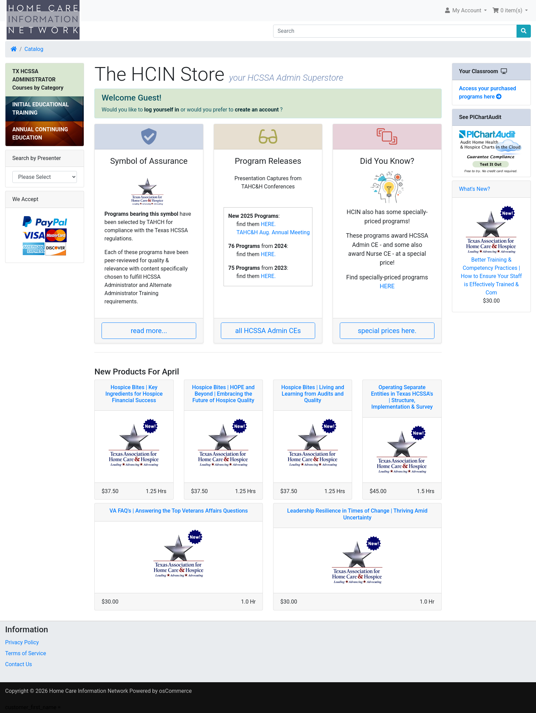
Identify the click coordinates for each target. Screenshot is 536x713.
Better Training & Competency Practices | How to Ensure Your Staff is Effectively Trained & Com (491, 276)
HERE (387, 286)
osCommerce (175, 691)
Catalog (34, 49)
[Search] (395, 31)
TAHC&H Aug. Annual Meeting (273, 232)
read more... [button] (149, 331)
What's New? (474, 189)
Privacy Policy (22, 642)
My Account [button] (463, 10)
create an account (257, 109)
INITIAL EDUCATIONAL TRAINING (40, 108)
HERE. (268, 224)
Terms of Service (25, 653)
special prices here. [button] (387, 331)
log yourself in (161, 109)
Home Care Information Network (88, 691)
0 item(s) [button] (508, 10)
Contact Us (18, 664)
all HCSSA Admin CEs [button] (268, 331)
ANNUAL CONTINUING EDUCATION (40, 133)
